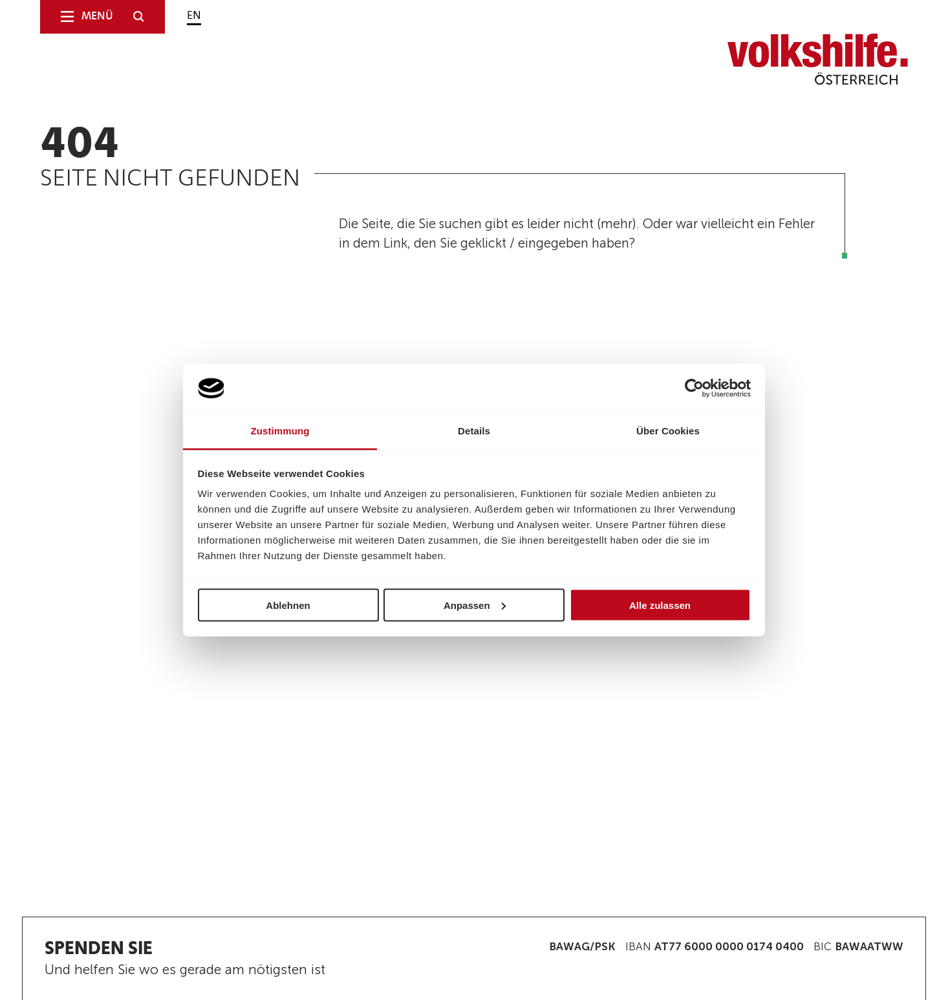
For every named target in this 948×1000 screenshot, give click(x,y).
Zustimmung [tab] (280, 430)
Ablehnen (288, 604)
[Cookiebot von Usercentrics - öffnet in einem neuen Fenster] (694, 388)
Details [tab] (474, 430)
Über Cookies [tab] (668, 430)
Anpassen (475, 604)
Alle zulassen (660, 604)
